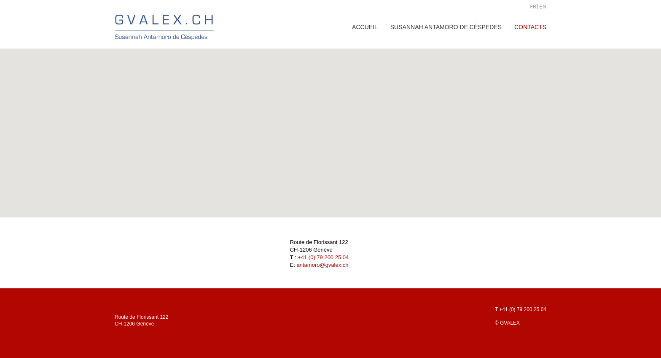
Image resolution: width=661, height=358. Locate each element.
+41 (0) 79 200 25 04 (323, 257)
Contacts (530, 27)
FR (532, 7)
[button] (330, 125)
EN (542, 7)
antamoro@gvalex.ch (323, 265)
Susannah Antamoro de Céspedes (446, 27)
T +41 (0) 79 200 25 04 (520, 309)
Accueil (365, 27)
